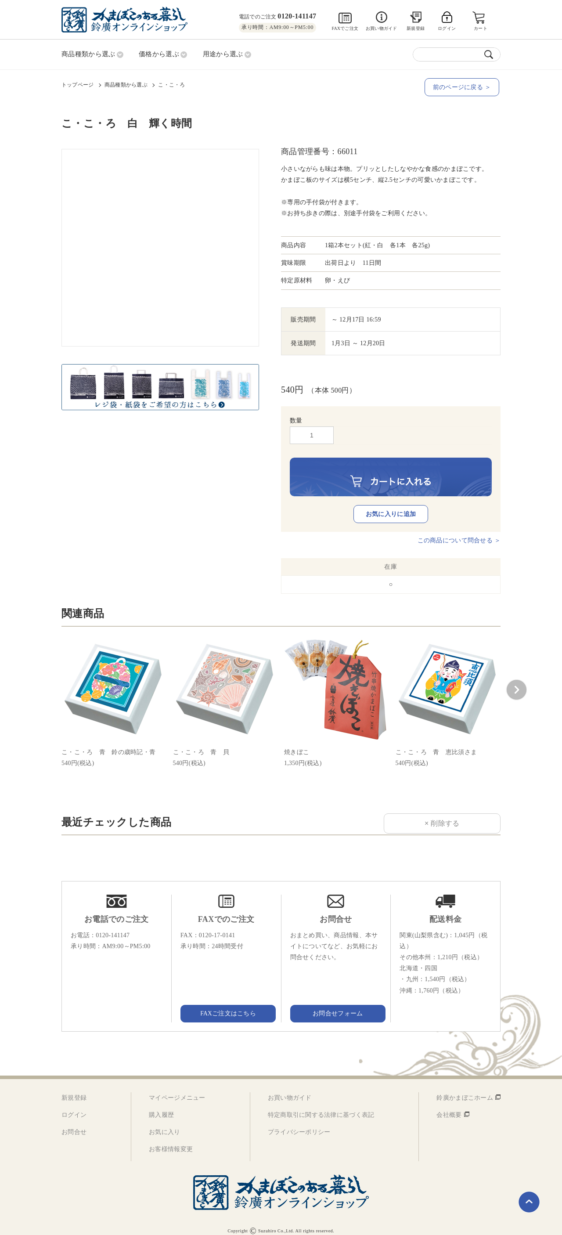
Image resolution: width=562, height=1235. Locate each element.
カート (481, 28)
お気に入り (164, 1123)
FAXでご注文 (344, 28)
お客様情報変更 (171, 1141)
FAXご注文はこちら (226, 1004)
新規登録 (416, 28)
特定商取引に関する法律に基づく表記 (321, 1106)
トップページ (77, 84)
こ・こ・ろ (171, 84)
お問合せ (73, 1123)
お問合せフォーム (336, 1004)
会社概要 (448, 1106)
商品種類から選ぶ (126, 84)
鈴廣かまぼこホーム (464, 1089)
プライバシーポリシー (299, 1123)
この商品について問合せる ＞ (459, 531)
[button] (516, 681)
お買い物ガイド (381, 28)
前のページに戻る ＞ (463, 86)
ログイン (73, 1106)
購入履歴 (161, 1106)
